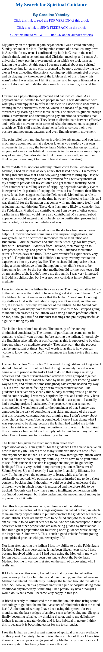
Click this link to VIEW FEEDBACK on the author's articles (51, 35)
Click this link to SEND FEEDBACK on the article (51, 27)
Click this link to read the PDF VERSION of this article (51, 20)
